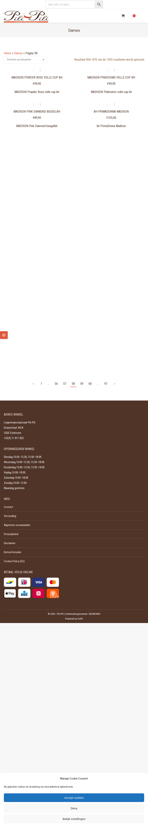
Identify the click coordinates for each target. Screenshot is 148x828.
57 (64, 384)
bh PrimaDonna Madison (111, 111)
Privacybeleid (11, 534)
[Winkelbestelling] (25, 59)
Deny (74, 808)
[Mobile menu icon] (142, 15)
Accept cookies (74, 797)
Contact (8, 507)
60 (90, 384)
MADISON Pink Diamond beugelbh (36, 111)
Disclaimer (9, 543)
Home (7, 53)
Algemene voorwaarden (17, 525)
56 (56, 384)
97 (105, 384)
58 (73, 384)
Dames (18, 53)
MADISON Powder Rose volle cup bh (36, 77)
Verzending (10, 516)
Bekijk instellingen (73, 818)
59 (81, 384)
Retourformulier (12, 552)
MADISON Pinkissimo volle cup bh (111, 77)
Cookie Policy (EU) (14, 561)
